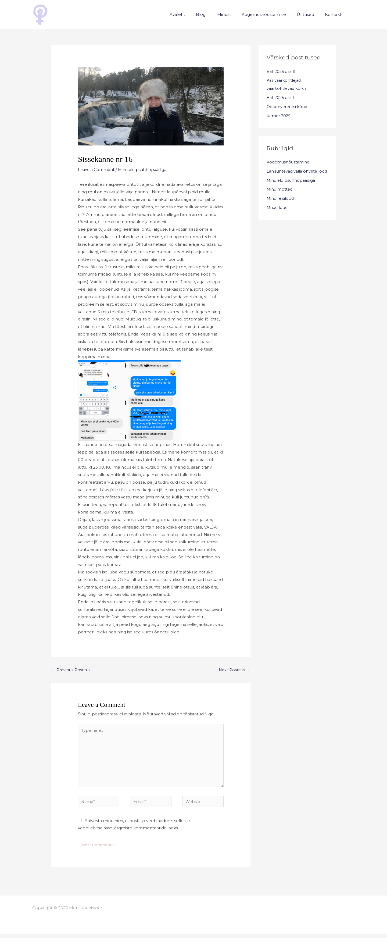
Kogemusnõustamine (270, 14)
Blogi (213, 14)
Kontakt (334, 14)
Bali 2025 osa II (282, 71)
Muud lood (278, 215)
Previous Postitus (71, 669)
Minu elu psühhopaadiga (145, 169)
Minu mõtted (280, 197)
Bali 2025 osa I (281, 97)
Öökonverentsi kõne (287, 106)
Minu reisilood (281, 206)
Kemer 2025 (279, 115)
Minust (233, 14)
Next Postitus (234, 669)
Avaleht (192, 14)
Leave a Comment (97, 169)
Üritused (309, 14)
